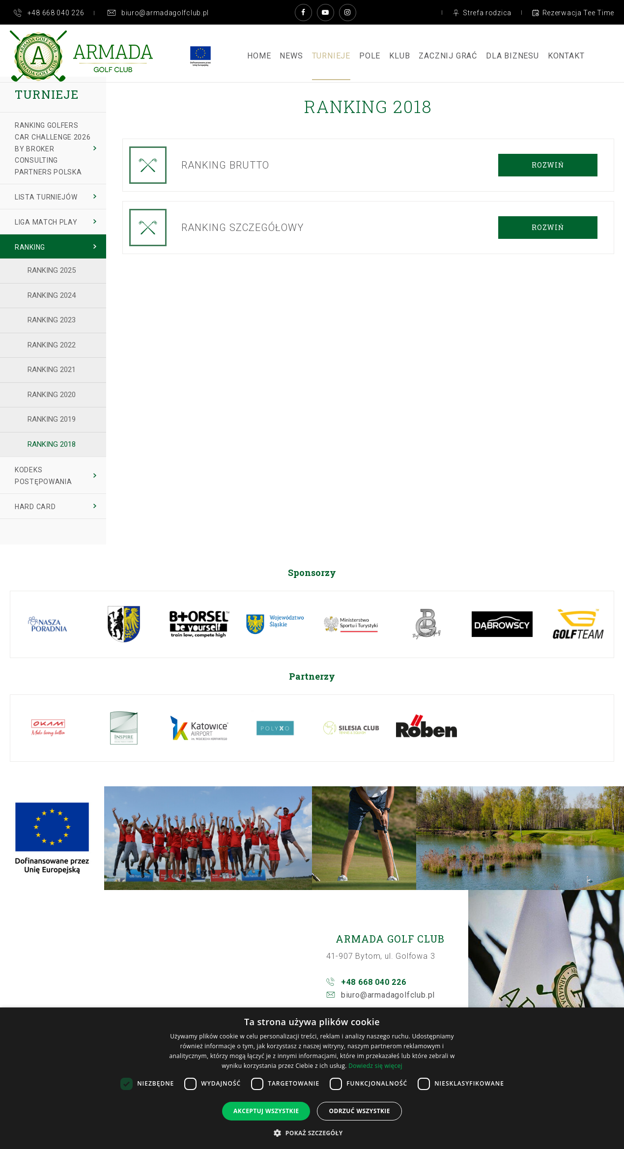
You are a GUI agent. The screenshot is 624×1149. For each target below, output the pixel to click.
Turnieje (331, 55)
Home (259, 55)
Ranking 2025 (52, 270)
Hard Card (35, 507)
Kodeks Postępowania (43, 476)
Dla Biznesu (512, 55)
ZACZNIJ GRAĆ (448, 55)
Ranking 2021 (52, 369)
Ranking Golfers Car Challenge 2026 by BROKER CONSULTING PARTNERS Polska (53, 148)
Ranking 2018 (52, 444)
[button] (311, 1132)
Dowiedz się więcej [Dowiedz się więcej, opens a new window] (375, 1066)
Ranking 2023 (52, 320)
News (291, 55)
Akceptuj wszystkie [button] (266, 1111)
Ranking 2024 (52, 295)
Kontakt (566, 55)
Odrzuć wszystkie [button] (359, 1111)
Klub (399, 55)
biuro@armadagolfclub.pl (388, 995)
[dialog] (312, 1078)
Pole (369, 55)
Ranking (30, 247)
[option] (48, 624)
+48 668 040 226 (373, 982)
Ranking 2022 (52, 345)
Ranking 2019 (52, 419)
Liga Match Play (46, 222)
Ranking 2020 (52, 394)
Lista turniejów (46, 197)
